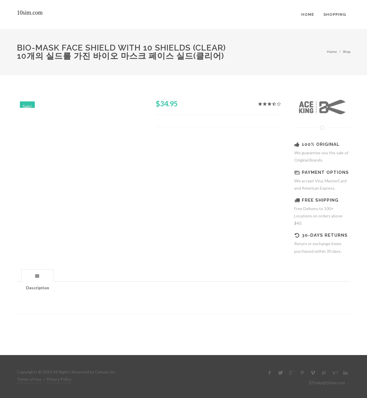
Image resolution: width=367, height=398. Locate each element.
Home (332, 51)
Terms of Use (29, 379)
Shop (346, 51)
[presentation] (38, 276)
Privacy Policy (58, 379)
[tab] (37, 275)
